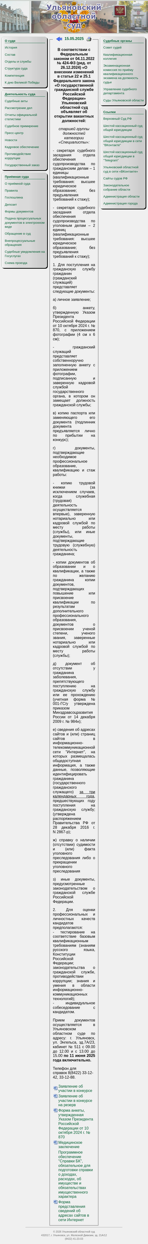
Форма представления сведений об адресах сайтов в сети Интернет (73, 1211)
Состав (10, 54)
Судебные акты (16, 101)
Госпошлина (14, 197)
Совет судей (112, 47)
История (11, 47)
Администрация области (121, 196)
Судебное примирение (21, 126)
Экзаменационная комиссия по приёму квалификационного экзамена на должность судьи (120, 74)
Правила (11, 190)
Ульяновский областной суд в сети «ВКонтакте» (120, 169)
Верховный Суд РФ (117, 118)
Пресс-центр (14, 133)
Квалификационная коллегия (117, 56)
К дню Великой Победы (22, 82)
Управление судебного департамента (120, 91)
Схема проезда (16, 263)
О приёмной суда (17, 183)
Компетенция (14, 75)
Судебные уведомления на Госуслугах (25, 254)
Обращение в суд (18, 233)
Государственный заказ (22, 165)
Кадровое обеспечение (22, 147)
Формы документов (19, 211)
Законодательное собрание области (116, 187)
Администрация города (120, 203)
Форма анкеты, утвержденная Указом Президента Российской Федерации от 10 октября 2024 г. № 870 (75, 1123)
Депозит (11, 204)
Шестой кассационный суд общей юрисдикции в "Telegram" (123, 156)
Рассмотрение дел (18, 108)
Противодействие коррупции (18, 156)
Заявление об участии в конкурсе (75, 1088)
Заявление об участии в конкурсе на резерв (75, 1100)
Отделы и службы (18, 61)
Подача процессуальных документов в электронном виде (24, 222)
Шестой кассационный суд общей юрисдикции (123, 128)
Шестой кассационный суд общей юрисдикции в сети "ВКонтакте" (123, 141)
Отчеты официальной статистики (21, 117)
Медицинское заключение (70, 1144)
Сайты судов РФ (115, 178)
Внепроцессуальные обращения (20, 243)
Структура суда (16, 68)
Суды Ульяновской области (123, 100)
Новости (11, 140)
